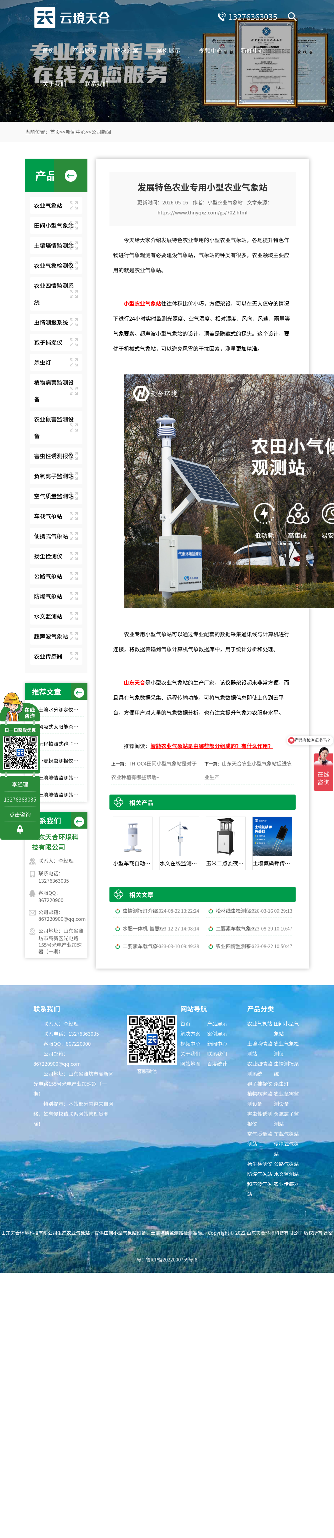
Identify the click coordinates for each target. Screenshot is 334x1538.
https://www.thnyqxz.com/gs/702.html (202, 212)
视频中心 (211, 50)
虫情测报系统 (51, 322)
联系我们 (96, 83)
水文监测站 (48, 616)
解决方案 (126, 50)
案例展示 (168, 50)
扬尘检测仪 (48, 556)
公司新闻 (101, 131)
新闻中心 (253, 50)
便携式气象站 (51, 536)
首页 (48, 50)
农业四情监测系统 (54, 293)
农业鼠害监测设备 (54, 427)
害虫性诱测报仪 (54, 456)
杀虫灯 (42, 362)
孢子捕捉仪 (48, 342)
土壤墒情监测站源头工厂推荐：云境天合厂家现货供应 (61, 794)
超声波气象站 (51, 636)
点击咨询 (20, 814)
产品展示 (84, 50)
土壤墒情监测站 (54, 245)
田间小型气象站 (54, 225)
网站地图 (191, 1063)
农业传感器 (48, 656)
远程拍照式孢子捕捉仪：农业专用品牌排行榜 (61, 743)
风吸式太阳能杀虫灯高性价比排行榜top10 (61, 726)
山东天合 (134, 682)
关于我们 (54, 83)
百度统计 (217, 1063)
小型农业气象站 (225, 202)
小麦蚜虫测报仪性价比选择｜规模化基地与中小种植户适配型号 (61, 760)
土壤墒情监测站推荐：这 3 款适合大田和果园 (61, 777)
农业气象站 (48, 205)
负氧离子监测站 (54, 476)
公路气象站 (48, 576)
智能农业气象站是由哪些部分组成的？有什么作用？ (211, 746)
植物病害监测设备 (54, 390)
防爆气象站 (48, 596)
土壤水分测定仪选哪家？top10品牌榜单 (61, 709)
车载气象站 (48, 516)
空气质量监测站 (54, 496)
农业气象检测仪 (54, 265)
